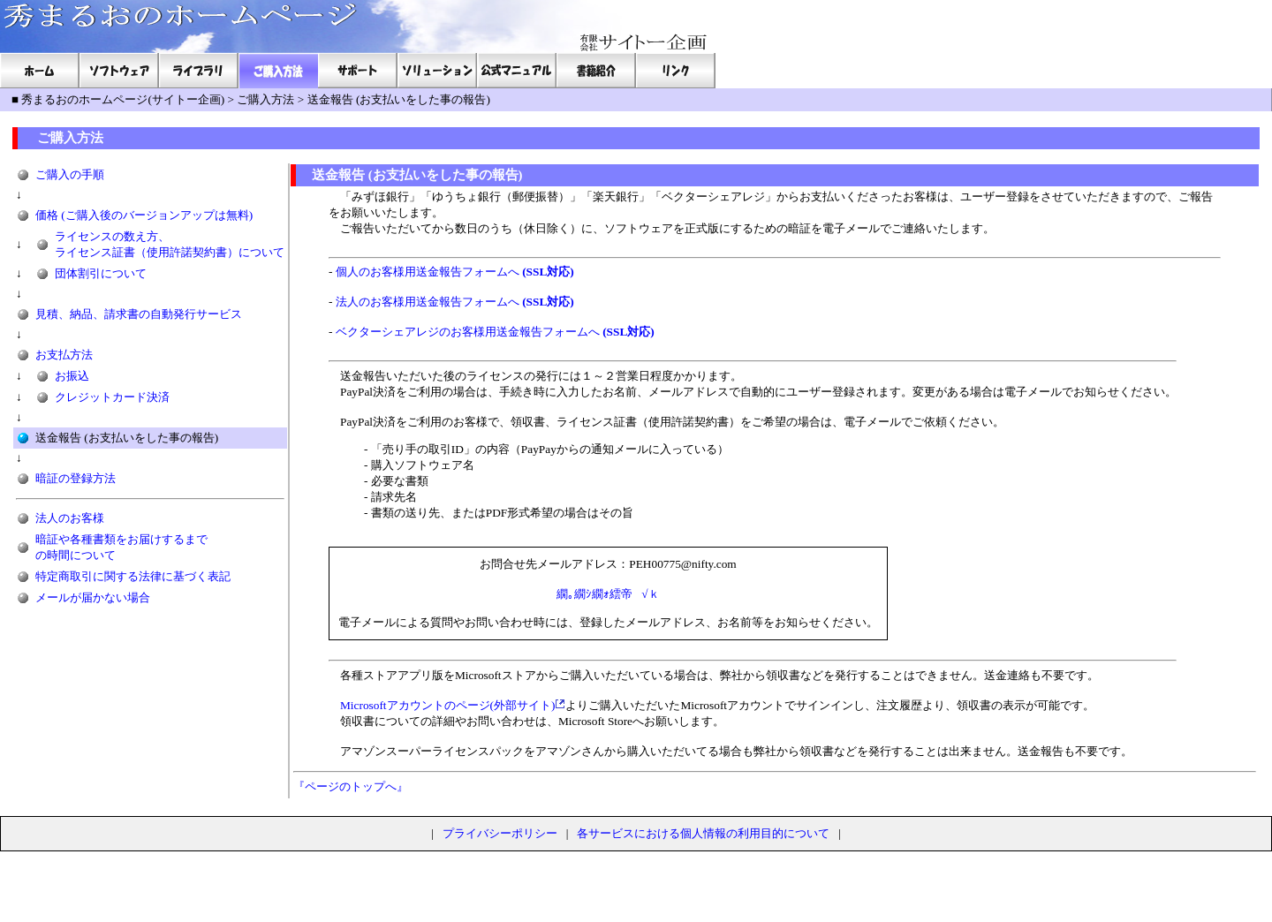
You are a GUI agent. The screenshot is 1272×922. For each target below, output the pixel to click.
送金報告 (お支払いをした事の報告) (398, 99)
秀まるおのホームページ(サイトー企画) (122, 99)
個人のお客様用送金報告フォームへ (455, 271)
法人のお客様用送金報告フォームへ (455, 301)
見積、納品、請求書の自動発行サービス (138, 314)
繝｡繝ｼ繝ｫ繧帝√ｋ (607, 594)
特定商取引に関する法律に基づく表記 (133, 576)
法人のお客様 (69, 518)
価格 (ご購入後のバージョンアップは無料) (144, 215)
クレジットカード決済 (112, 397)
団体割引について (101, 273)
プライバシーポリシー (500, 833)
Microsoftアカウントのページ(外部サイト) (447, 705)
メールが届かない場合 (92, 597)
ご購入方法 (265, 99)
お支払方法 (64, 354)
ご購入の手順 (69, 174)
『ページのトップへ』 (350, 786)
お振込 (72, 375)
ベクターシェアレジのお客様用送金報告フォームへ (495, 331)
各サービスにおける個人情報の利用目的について (703, 833)
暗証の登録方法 (75, 478)
